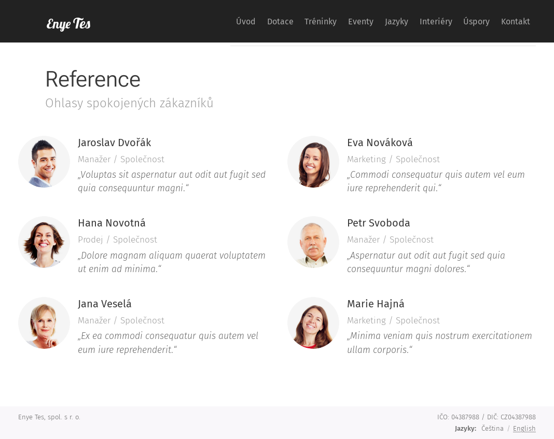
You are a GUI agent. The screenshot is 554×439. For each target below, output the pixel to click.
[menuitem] (190, 21)
